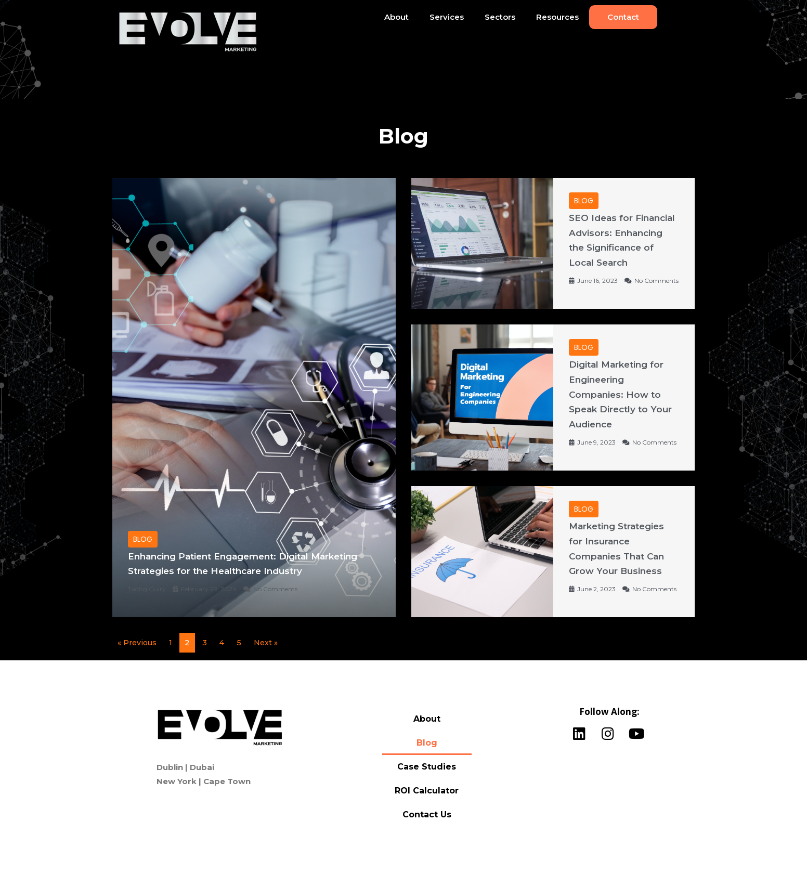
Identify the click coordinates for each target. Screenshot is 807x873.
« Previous (138, 657)
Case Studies (426, 782)
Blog (426, 758)
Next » (269, 657)
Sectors (500, 17)
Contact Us (426, 830)
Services (446, 17)
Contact (623, 17)
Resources (557, 17)
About (396, 17)
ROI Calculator (427, 806)
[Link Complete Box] (254, 405)
